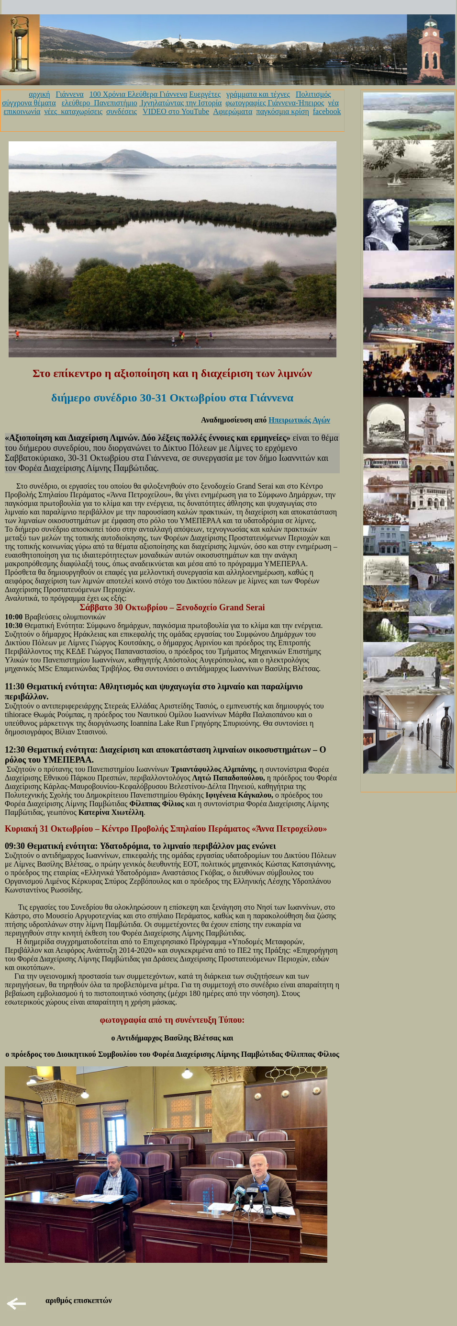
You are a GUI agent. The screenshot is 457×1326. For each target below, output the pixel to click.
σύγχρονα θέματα (29, 103)
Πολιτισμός (313, 94)
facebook (327, 111)
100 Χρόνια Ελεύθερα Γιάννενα (138, 94)
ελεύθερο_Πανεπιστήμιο (99, 103)
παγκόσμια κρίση (282, 111)
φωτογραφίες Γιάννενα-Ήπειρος (274, 103)
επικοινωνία (22, 111)
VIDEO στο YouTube (176, 111)
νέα (333, 103)
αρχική (39, 94)
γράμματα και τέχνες (258, 94)
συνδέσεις (121, 111)
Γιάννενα (70, 94)
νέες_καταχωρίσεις (73, 111)
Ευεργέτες (205, 94)
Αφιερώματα (232, 111)
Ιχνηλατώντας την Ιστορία (181, 103)
